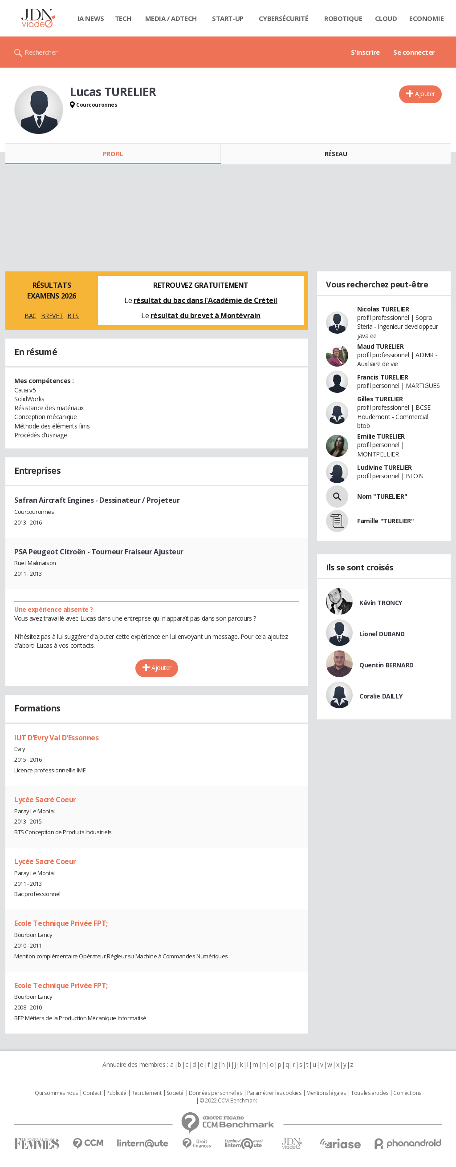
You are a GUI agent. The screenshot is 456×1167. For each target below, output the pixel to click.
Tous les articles (369, 1093)
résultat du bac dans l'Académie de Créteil (205, 300)
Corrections (407, 1093)
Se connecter (414, 52)
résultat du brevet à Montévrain (206, 315)
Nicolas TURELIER (383, 309)
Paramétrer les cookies (274, 1093)
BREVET (52, 315)
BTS (73, 315)
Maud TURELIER (380, 346)
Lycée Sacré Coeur (45, 799)
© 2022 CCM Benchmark (228, 1101)
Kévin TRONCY (380, 602)
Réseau (336, 153)
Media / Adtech (171, 18)
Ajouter (425, 93)
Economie (426, 18)
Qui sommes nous (56, 1093)
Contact (92, 1093)
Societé (175, 1093)
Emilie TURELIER (381, 436)
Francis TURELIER (382, 377)
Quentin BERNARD (386, 665)
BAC (30, 315)
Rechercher (41, 52)
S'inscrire (365, 52)
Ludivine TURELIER (384, 467)
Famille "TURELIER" (385, 521)
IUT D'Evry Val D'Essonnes (56, 738)
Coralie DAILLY (380, 696)
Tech (123, 18)
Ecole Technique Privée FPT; (61, 923)
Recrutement (146, 1093)
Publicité (116, 1093)
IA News (90, 18)
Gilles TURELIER (380, 399)
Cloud (386, 18)
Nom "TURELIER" (382, 496)
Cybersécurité (284, 18)
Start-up (228, 18)
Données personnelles (215, 1093)
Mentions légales (326, 1093)
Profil (113, 153)
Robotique (343, 18)
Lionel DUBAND (382, 634)
